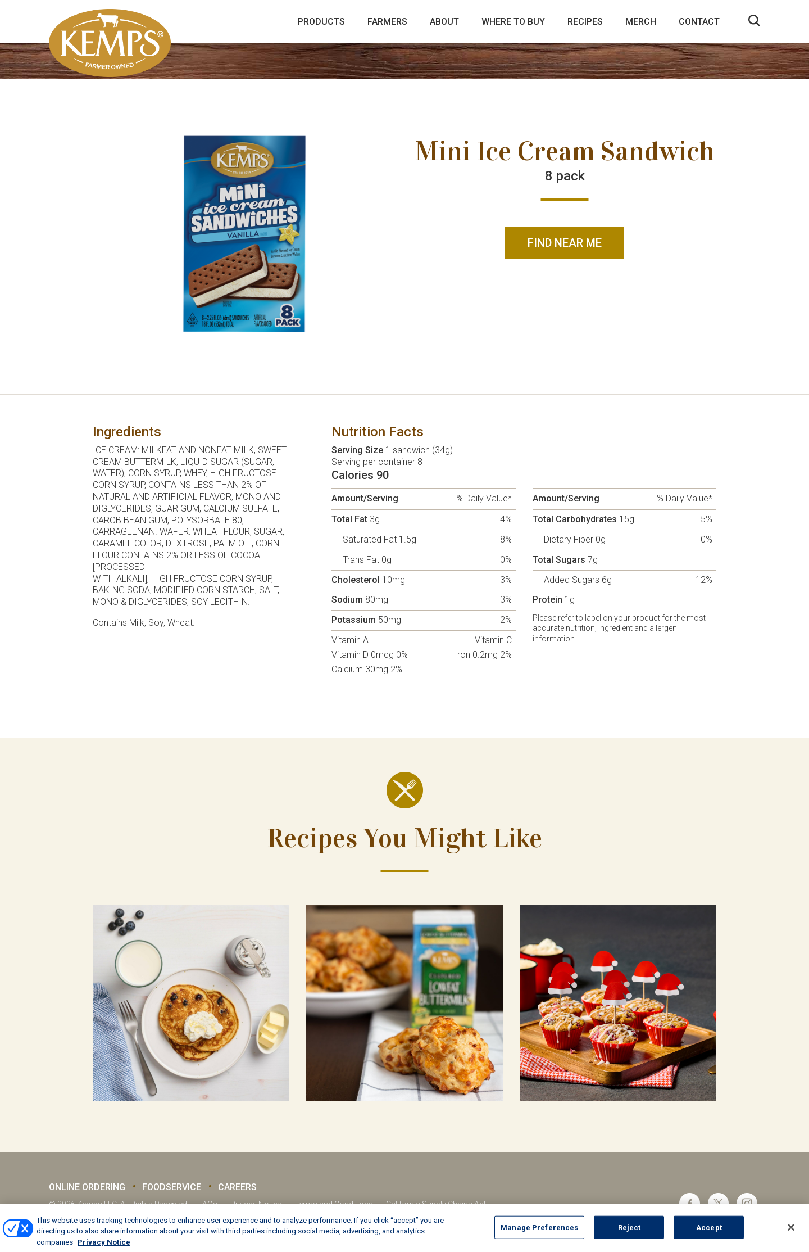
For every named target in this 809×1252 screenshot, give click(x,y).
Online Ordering (87, 1187)
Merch (640, 21)
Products (321, 21)
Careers (237, 1187)
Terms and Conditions (333, 1204)
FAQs (207, 1204)
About (444, 21)
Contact (699, 21)
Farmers (387, 21)
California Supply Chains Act (436, 1204)
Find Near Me (565, 243)
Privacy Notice (255, 1204)
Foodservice (171, 1187)
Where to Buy (513, 21)
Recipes (585, 21)
